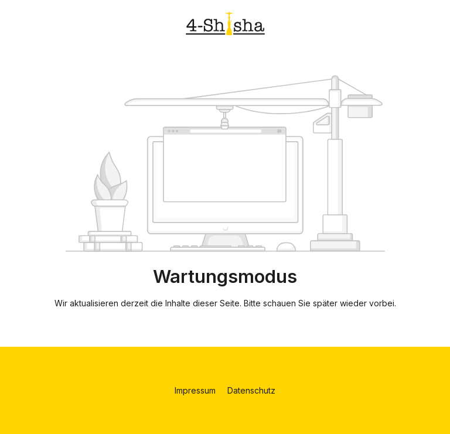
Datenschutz (251, 390)
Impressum (196, 390)
